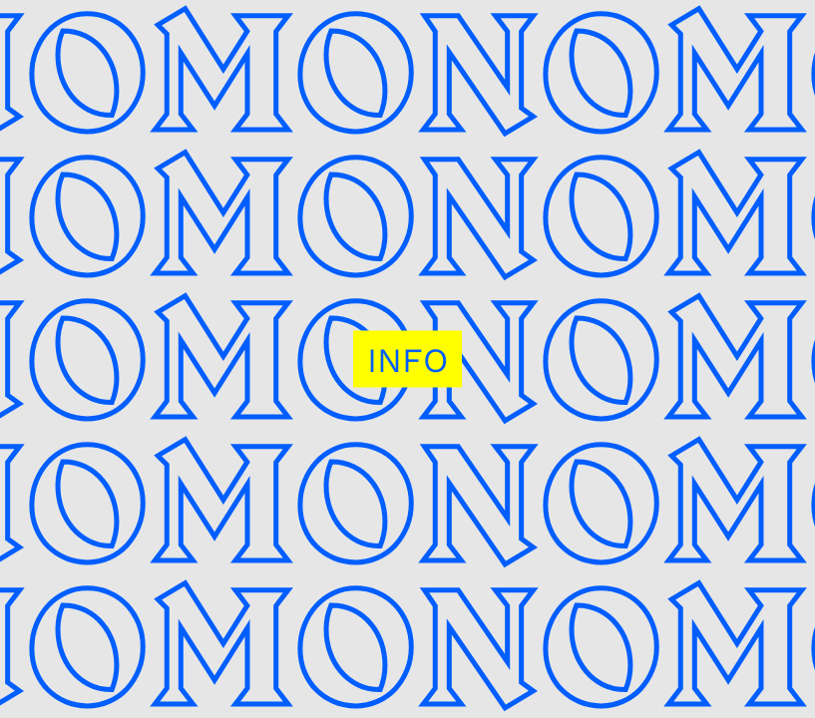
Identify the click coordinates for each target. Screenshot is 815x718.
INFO (407, 360)
